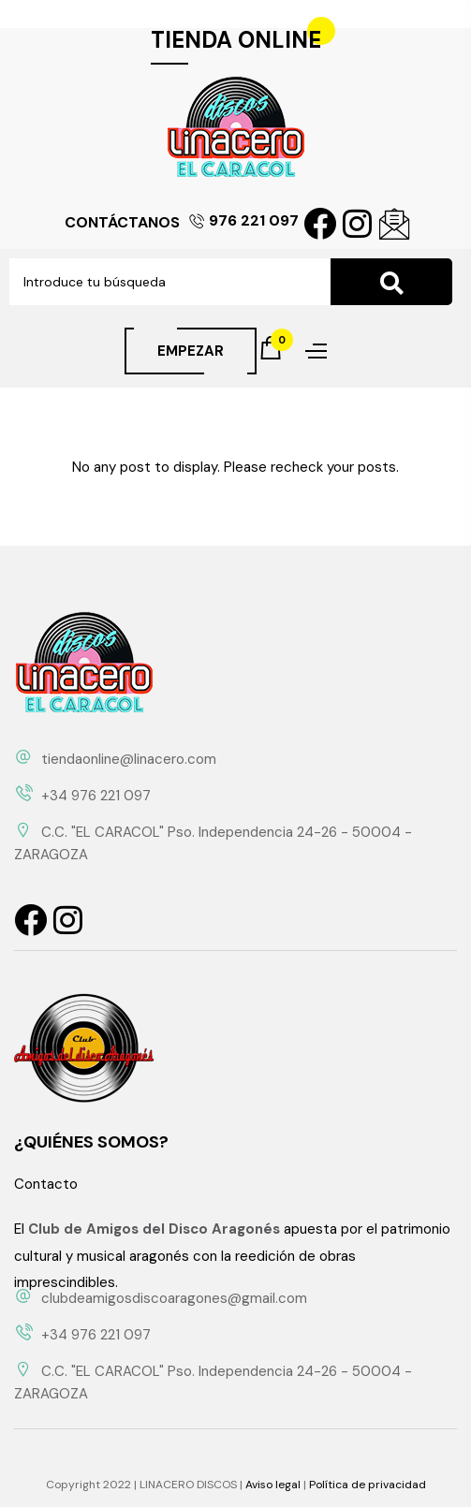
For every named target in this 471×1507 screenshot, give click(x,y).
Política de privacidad (367, 1484)
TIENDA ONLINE (236, 39)
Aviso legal (273, 1484)
